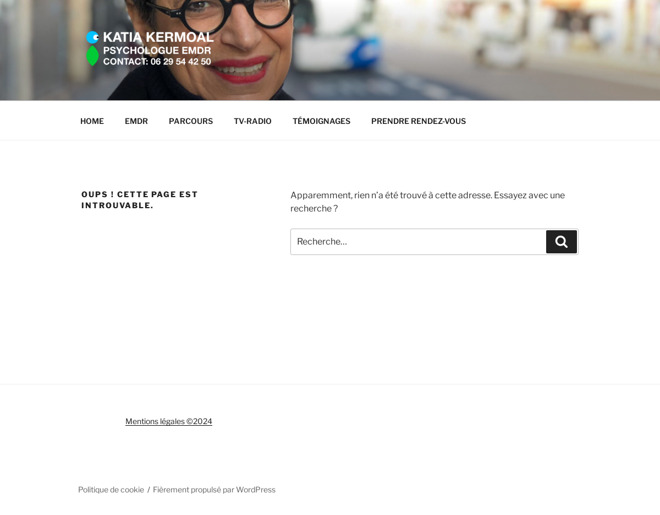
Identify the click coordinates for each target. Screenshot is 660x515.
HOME (92, 121)
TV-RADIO (253, 121)
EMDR (136, 121)
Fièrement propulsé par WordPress (214, 489)
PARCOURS (191, 121)
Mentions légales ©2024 (168, 421)
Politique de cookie (111, 489)
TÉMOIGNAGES (321, 121)
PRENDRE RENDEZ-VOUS (418, 121)
